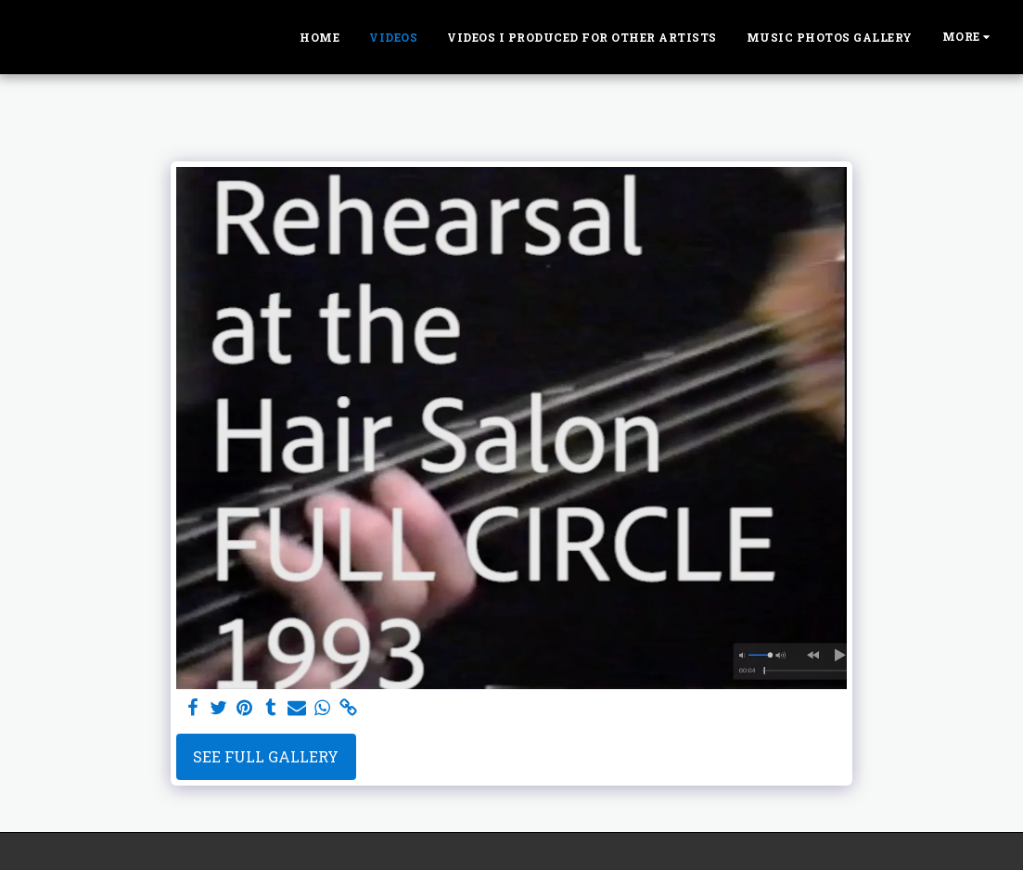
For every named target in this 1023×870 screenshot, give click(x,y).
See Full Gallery (266, 756)
